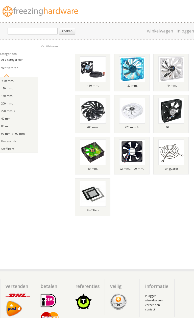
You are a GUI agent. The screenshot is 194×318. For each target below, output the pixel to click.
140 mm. (7, 96)
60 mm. (6, 118)
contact (150, 309)
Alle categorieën (12, 59)
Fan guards (8, 141)
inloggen (185, 31)
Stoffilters (7, 149)
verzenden (152, 305)
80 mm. (6, 126)
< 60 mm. (7, 81)
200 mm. (7, 103)
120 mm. (7, 88)
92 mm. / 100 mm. (13, 133)
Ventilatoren (49, 46)
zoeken (67, 31)
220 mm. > (8, 111)
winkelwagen (160, 31)
